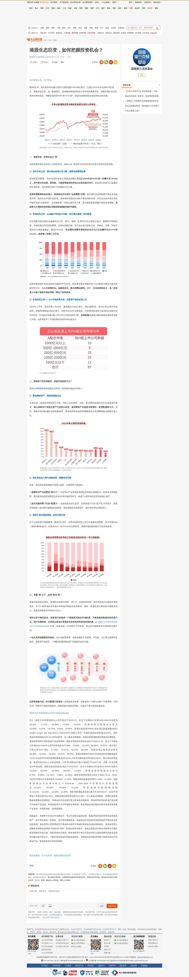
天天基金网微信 (121, 943)
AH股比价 (100, 33)
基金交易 (107, 943)
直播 (125, 8)
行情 (64, 8)
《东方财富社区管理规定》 (51, 917)
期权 (58, 8)
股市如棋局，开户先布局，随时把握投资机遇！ (51, 855)
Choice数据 (105, 2)
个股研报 (67, 33)
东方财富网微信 (78, 943)
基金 (108, 8)
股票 (42, 8)
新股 (47, 8)
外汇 (97, 8)
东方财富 (31, 936)
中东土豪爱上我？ (132, 111)
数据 (69, 8)
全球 (75, 8)
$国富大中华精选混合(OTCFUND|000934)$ (49, 713)
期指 (53, 8)
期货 (92, 8)
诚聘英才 (101, 966)
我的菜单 (138, 2)
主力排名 (51, 33)
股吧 (131, 8)
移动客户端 (44, 2)
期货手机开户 (153, 940)
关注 (142, 75)
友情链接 (144, 966)
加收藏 (36, 2)
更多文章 (127, 85)
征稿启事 (133, 966)
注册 (35, 906)
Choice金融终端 (47, 953)
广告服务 (68, 966)
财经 (31, 8)
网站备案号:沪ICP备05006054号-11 (73, 961)
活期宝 (106, 946)
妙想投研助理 (46, 950)
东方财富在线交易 (62, 943)
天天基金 (94, 936)
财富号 (150, 8)
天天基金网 (64, 2)
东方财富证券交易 (62, 946)
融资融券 (116, 33)
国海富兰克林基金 (37, 57)
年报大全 (108, 33)
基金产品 (107, 950)
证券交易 (147, 2)
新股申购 (75, 33)
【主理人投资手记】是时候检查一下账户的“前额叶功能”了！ (143, 91)
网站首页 (30, 2)
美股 (81, 8)
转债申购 (82, 33)
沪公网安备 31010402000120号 (98, 961)
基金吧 (137, 8)
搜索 (156, 8)
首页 (45, 40)
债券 (119, 8)
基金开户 (107, 940)
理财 (114, 8)
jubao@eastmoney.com (145, 957)
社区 (50, 40)
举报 (31, 866)
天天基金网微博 (121, 940)
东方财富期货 (139, 936)
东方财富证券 (75, 2)
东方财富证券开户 (62, 940)
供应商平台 (79, 966)
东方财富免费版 (47, 940)
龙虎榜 (123, 33)
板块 (64, 28)
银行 (103, 8)
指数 (42, 28)
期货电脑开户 (153, 943)
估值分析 (153, 33)
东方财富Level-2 (47, 943)
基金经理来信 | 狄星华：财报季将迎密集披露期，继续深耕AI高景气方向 (143, 96)
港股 (86, 8)
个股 (58, 28)
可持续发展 (56, 966)
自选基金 (121, 28)
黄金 (107, 28)
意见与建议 (76, 947)
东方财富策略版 (47, 946)
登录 (31, 906)
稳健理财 (107, 953)
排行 (69, 28)
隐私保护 (123, 966)
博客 (143, 8)
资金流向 (43, 33)
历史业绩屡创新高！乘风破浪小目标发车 (142, 106)
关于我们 (45, 966)
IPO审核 (138, 33)
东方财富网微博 (78, 940)
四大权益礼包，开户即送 (41, 80)
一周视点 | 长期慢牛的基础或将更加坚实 (142, 101)
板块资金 (59, 33)
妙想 (96, 2)
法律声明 (112, 966)
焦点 (36, 8)
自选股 (113, 28)
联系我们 (91, 966)
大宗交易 (145, 33)
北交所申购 (91, 33)
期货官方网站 (153, 946)
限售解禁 (130, 33)
